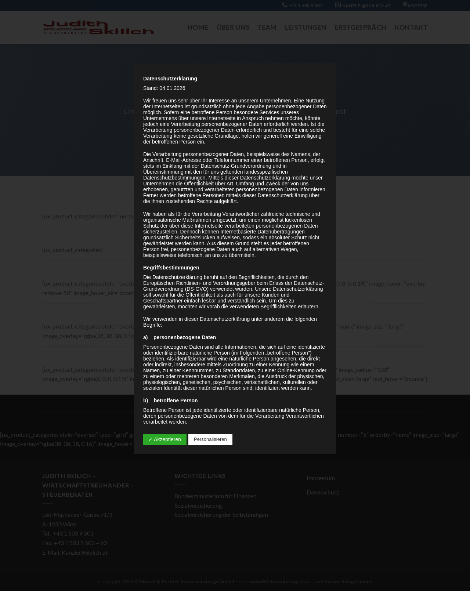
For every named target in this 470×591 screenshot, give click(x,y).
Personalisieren (210, 439)
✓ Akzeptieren (164, 439)
